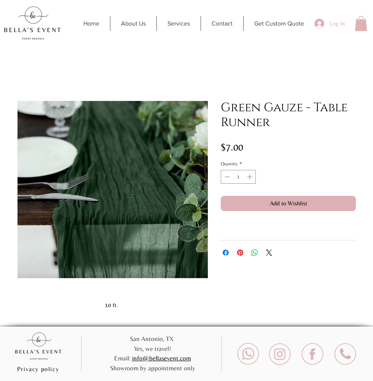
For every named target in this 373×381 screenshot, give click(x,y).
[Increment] (250, 176)
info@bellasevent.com (161, 358)
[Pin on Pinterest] (240, 252)
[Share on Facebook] (225, 252)
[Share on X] (269, 252)
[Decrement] (226, 176)
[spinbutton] (238, 176)
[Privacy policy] (39, 368)
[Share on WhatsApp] (254, 252)
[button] (361, 23)
